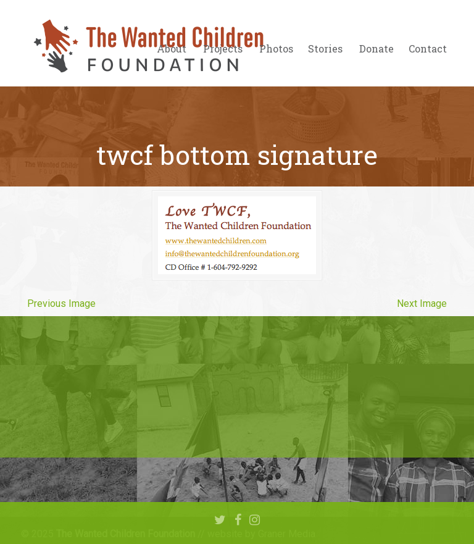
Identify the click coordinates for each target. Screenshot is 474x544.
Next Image (422, 303)
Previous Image (61, 303)
